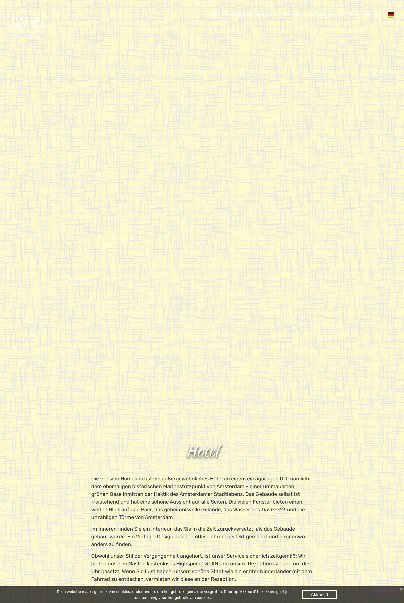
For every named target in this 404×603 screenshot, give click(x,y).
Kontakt (370, 14)
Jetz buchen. (385, 590)
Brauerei (294, 14)
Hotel (212, 14)
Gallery (336, 14)
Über (353, 14)
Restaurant (269, 14)
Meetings (315, 14)
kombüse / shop (237, 14)
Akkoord (319, 594)
